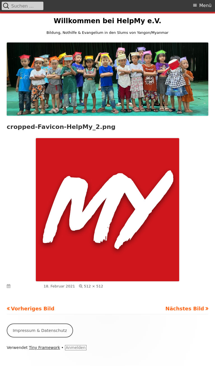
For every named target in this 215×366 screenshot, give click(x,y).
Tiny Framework (44, 347)
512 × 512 (93, 286)
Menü (205, 5)
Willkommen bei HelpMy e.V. (107, 21)
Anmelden (76, 347)
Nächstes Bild (184, 308)
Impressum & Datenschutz (40, 330)
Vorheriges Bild (32, 308)
